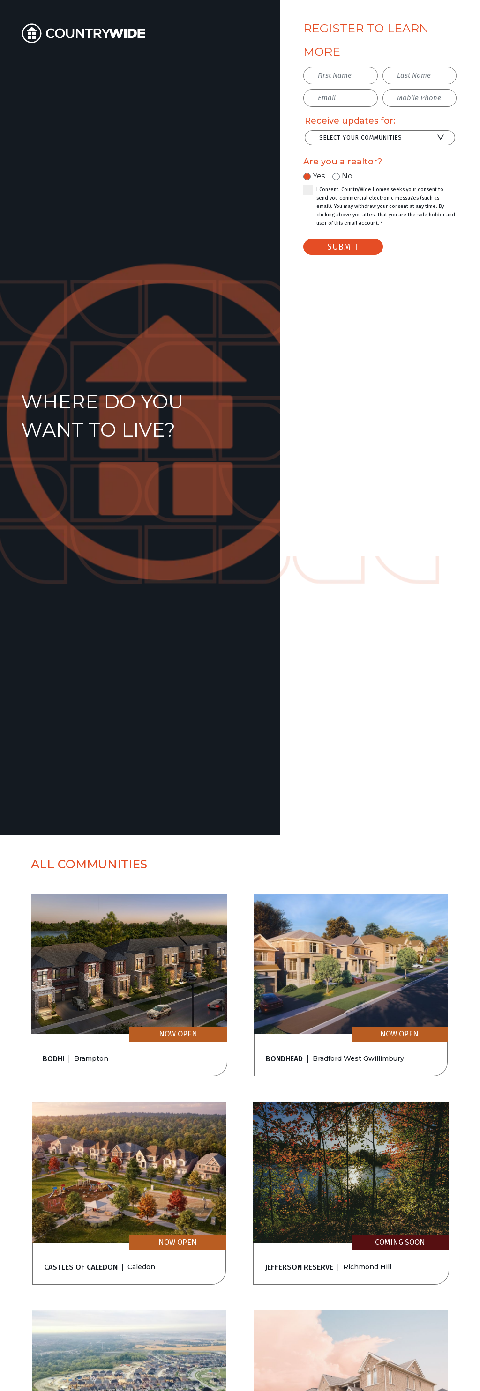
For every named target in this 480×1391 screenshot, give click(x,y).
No (347, 175)
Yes (319, 175)
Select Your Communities (360, 137)
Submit (343, 247)
